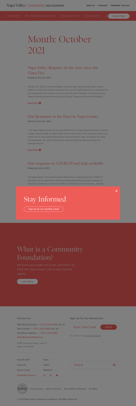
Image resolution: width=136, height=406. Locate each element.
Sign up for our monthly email (43, 209)
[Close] (116, 190)
